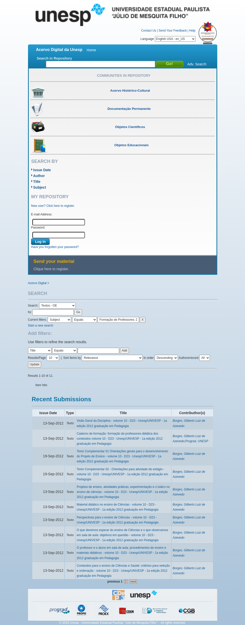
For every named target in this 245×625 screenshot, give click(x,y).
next (133, 581)
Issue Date (42, 170)
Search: (33, 305)
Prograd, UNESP (196, 441)
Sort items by (72, 358)
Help (192, 30)
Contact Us (148, 30)
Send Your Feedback (173, 30)
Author (39, 176)
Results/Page (37, 358)
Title (37, 182)
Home (91, 50)
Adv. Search (196, 64)
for (30, 312)
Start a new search (40, 325)
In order (148, 358)
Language (168, 39)
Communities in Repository (123, 75)
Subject (39, 187)
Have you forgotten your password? (55, 247)
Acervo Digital (37, 283)
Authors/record (189, 358)
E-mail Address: (41, 214)
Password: (38, 227)
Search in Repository (54, 58)
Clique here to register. (51, 269)
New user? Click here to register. (53, 206)
